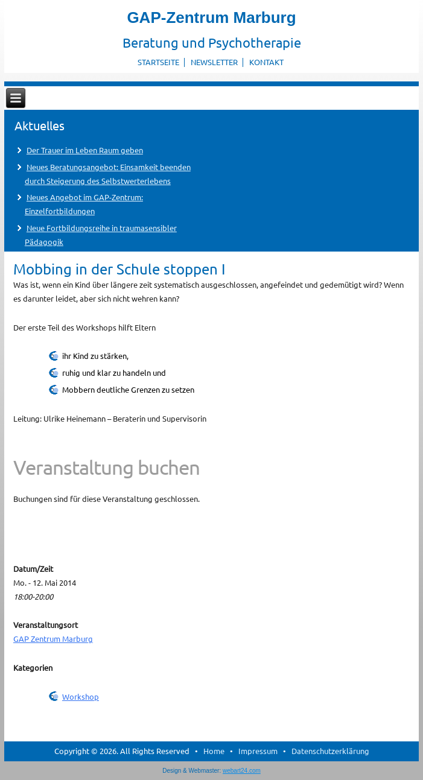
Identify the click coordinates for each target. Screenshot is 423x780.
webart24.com (242, 770)
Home (213, 751)
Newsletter (214, 62)
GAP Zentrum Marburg (53, 638)
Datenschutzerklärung (330, 751)
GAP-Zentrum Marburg (211, 17)
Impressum (258, 751)
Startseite (158, 62)
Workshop (80, 696)
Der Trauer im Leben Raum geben (85, 150)
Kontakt (266, 62)
